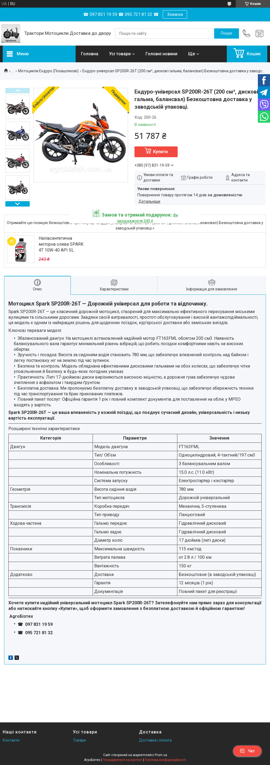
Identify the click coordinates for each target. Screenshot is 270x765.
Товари (79, 740)
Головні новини (161, 53)
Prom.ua (161, 755)
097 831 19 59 (38, 624)
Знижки (175, 14)
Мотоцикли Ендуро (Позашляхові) (48, 71)
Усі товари (120, 53)
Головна (89, 53)
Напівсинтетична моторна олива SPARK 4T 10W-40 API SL (61, 244)
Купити (160, 151)
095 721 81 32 (38, 632)
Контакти (11, 740)
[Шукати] (226, 33)
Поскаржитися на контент (122, 760)
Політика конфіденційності (165, 760)
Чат (247, 751)
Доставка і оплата (155, 740)
